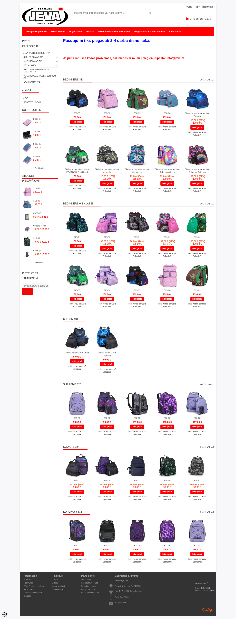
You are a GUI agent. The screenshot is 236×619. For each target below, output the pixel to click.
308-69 (137, 113)
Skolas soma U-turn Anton (77, 352)
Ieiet (198, 7)
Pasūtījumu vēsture (89, 583)
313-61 (137, 237)
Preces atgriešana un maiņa (33, 593)
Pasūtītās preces (88, 586)
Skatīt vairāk (40, 168)
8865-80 (37, 144)
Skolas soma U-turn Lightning (107, 354)
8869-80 (37, 156)
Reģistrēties (207, 7)
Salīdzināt (77, 129)
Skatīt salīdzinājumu (90, 593)
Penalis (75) (29, 65)
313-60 (107, 237)
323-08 (77, 418)
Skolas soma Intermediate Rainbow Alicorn (167, 170)
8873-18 (37, 213)
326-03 (137, 418)
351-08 (36, 131)
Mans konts (86, 579)
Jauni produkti (58, 586)
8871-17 (37, 250)
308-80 (167, 113)
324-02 (77, 480)
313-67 (137, 290)
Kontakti (27, 579)
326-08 (197, 418)
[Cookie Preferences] (5, 614)
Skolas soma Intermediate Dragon (197, 114)
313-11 (77, 237)
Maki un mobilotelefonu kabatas (114, 31)
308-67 (77, 113)
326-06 (167, 418)
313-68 (36, 188)
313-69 (197, 290)
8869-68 (37, 119)
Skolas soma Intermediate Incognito (107, 170)
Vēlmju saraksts (88, 589)
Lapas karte (57, 589)
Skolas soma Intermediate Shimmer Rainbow (197, 170)
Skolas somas (58, 31)
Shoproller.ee (208, 610)
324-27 (137, 480)
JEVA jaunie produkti (36, 31)
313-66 (107, 290)
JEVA (25, 98)
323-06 (167, 545)
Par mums (28, 583)
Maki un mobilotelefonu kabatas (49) (36, 70)
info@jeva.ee (120, 602)
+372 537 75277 (122, 597)
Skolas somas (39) (33, 57)
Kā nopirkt (28, 589)
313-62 (167, 237)
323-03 (107, 545)
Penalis (90, 31)
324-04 (107, 480)
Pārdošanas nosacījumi (34, 586)
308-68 (107, 113)
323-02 (77, 545)
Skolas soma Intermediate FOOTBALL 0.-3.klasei (77, 170)
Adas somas (175, 31)
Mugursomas (75, 31)
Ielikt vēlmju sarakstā (77, 127)
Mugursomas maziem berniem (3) (39, 77)
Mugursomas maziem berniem (149, 31)
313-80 (36, 201)
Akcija (55, 583)
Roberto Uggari (32, 102)
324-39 (167, 480)
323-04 (137, 545)
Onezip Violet (39, 226)
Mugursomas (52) (32, 61)
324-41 (197, 480)
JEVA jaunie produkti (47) (36, 53)
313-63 (197, 237)
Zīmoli (55, 579)
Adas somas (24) (31, 82)
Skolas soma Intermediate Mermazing (137, 170)
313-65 (77, 290)
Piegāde (27, 596)
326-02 (107, 418)
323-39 (36, 238)
